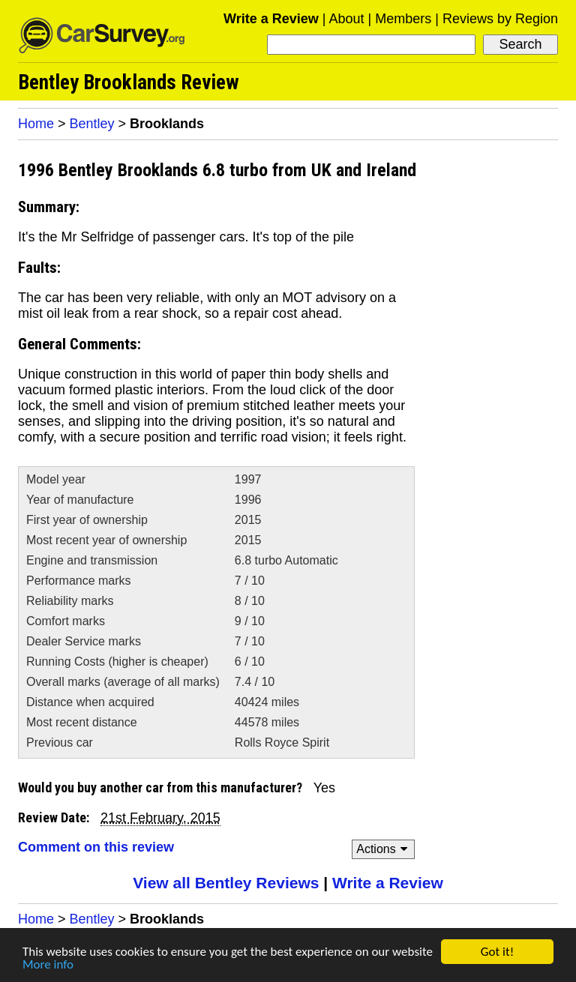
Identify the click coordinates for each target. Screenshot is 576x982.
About (346, 18)
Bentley (92, 123)
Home (36, 123)
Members (403, 18)
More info (48, 965)
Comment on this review (96, 847)
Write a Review (271, 18)
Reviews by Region (500, 18)
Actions (384, 849)
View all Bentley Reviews (226, 882)
